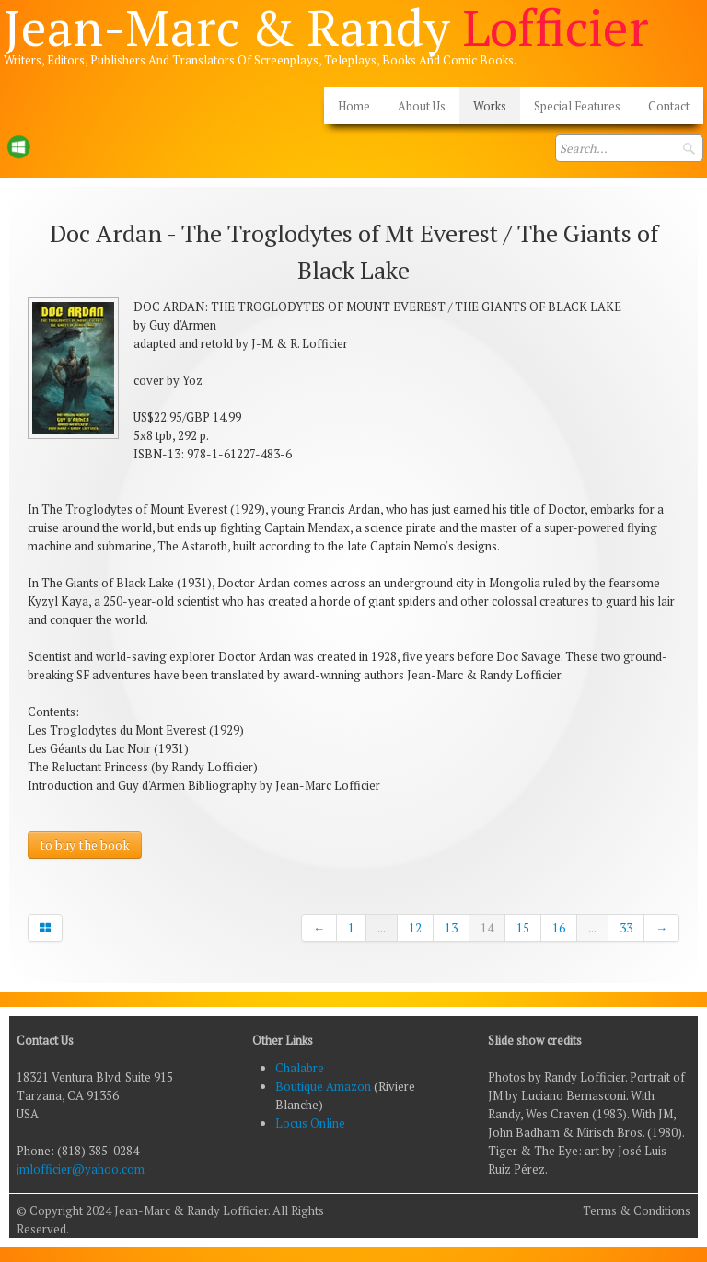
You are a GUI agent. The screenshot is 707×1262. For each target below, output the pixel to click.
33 (626, 928)
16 (558, 928)
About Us (422, 106)
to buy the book (85, 844)
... (381, 928)
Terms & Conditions (636, 1210)
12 (415, 928)
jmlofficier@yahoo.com (81, 1169)
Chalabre (299, 1067)
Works (489, 106)
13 (451, 928)
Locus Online (310, 1123)
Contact (669, 106)
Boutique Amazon (324, 1086)
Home (354, 106)
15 (522, 928)
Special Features (577, 106)
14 (487, 928)
